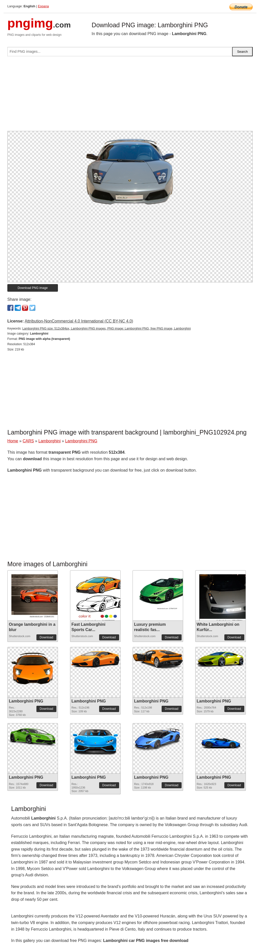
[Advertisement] (130, 95)
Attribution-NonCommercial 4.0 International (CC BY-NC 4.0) (79, 321)
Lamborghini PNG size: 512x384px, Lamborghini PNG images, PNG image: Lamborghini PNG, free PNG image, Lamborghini (106, 328)
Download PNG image (33, 288)
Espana (43, 6)
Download (46, 637)
